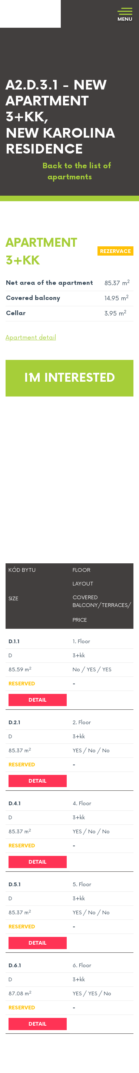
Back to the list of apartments (70, 172)
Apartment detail (31, 337)
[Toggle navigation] (125, 15)
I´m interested (69, 378)
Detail (38, 700)
